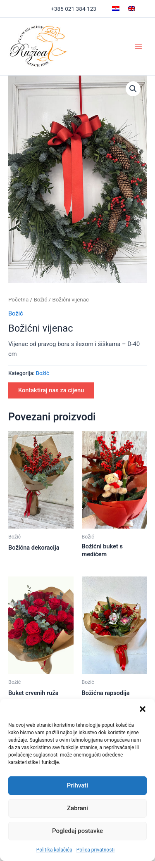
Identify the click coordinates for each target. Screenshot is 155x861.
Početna (18, 299)
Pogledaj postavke (77, 831)
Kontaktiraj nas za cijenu (51, 390)
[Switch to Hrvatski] (116, 8)
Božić (40, 299)
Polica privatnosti (95, 850)
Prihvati (77, 785)
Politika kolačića (54, 850)
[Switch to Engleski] (131, 8)
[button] (142, 709)
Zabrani (77, 808)
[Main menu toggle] (138, 46)
